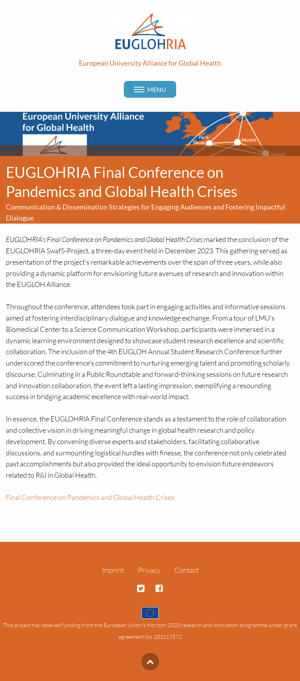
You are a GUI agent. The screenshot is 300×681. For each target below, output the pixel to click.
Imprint (113, 570)
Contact (186, 570)
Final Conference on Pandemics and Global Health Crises (90, 497)
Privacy (149, 570)
